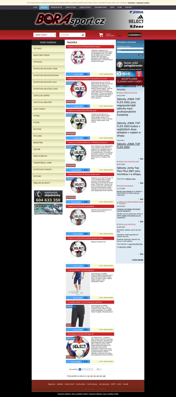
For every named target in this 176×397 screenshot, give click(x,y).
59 (98, 369)
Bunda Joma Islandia (124, 191)
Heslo (119, 50)
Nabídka (60, 384)
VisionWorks (102, 389)
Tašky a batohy (40, 156)
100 (104, 376)
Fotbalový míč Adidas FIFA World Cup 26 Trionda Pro (128, 210)
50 (101, 376)
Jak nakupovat (104, 384)
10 (88, 376)
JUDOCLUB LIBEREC (41, 96)
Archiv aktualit (137, 260)
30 (95, 376)
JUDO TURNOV (39, 109)
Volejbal (37, 136)
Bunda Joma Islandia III (126, 186)
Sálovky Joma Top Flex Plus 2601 (129, 161)
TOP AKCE (37, 48)
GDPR (113, 384)
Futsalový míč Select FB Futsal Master (80, 206)
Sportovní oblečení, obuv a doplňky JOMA (103, 394)
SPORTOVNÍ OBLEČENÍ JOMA (45, 69)
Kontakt (125, 384)
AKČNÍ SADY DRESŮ (41, 55)
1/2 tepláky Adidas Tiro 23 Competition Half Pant (84, 302)
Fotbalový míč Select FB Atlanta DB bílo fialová (83, 47)
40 (98, 376)
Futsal (36, 122)
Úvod (35, 7)
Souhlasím (131, 3)
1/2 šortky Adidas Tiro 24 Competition (80, 270)
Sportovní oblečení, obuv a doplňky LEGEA (73, 394)
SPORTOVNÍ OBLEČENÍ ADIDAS (46, 75)
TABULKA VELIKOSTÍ (41, 183)
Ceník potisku (80, 384)
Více (141, 159)
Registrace (51, 384)
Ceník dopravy (92, 384)
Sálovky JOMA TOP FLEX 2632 (128, 93)
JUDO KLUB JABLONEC (42, 102)
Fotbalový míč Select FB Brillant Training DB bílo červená (87, 79)
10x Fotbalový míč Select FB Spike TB (80, 334)
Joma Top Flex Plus (135, 244)
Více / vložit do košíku (106, 74)
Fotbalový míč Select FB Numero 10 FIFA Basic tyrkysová (87, 142)
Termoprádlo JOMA (42, 163)
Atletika (37, 129)
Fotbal (36, 116)
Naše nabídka (48, 42)
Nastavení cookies (142, 3)
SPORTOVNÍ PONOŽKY (42, 169)
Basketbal (38, 143)
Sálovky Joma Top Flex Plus (127, 224)
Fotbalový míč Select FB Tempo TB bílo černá (83, 174)
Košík (119, 384)
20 (91, 376)
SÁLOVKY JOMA (125, 247)
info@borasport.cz (90, 389)
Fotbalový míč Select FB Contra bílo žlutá (81, 110)
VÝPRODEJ (37, 62)
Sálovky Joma (130, 179)
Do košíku (134, 35)
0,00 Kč (119, 36)
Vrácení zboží (69, 384)
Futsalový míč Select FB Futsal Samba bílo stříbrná (85, 238)
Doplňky (37, 176)
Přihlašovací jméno (123, 46)
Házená (36, 149)
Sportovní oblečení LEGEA (45, 89)
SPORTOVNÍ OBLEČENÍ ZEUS (45, 82)
